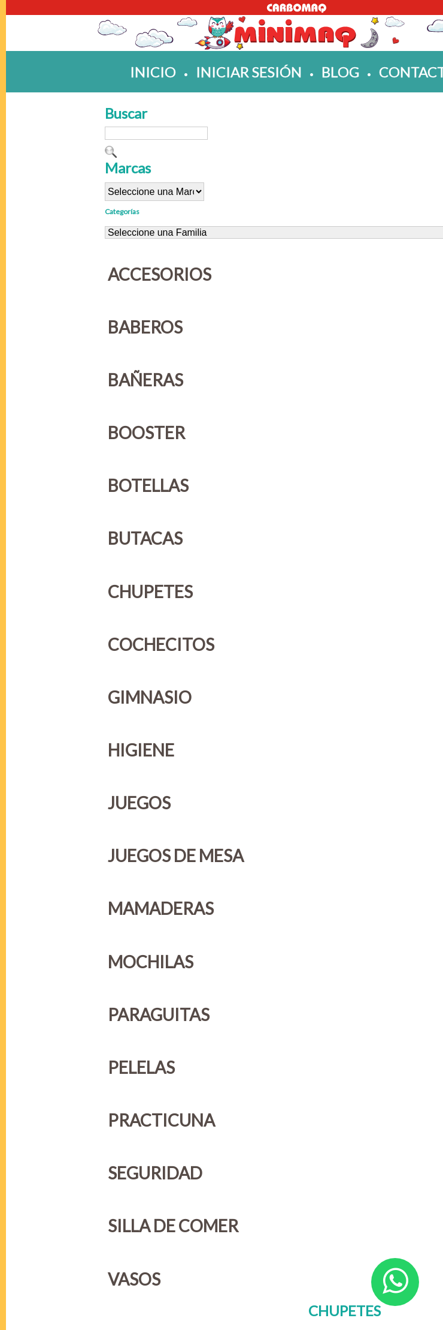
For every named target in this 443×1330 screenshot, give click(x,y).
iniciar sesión (249, 71)
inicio (153, 71)
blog (340, 71)
